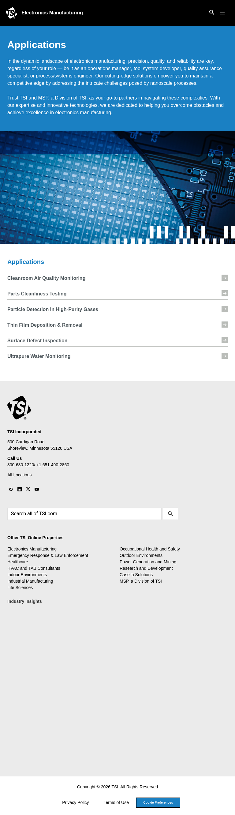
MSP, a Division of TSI (141, 581)
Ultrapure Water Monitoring (117, 356)
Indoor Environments (27, 574)
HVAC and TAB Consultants (33, 568)
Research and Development (146, 568)
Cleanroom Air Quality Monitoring (117, 278)
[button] (222, 13)
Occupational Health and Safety (150, 548)
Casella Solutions (136, 574)
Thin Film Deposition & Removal (117, 324)
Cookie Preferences (158, 803)
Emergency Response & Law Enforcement (47, 555)
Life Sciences (20, 587)
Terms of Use (116, 802)
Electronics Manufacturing (52, 12)
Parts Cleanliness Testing (117, 293)
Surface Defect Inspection (117, 340)
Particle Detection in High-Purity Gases (117, 309)
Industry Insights (24, 601)
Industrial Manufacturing (30, 581)
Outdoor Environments (141, 555)
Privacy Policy (75, 802)
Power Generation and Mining (148, 561)
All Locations (19, 474)
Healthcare (17, 561)
